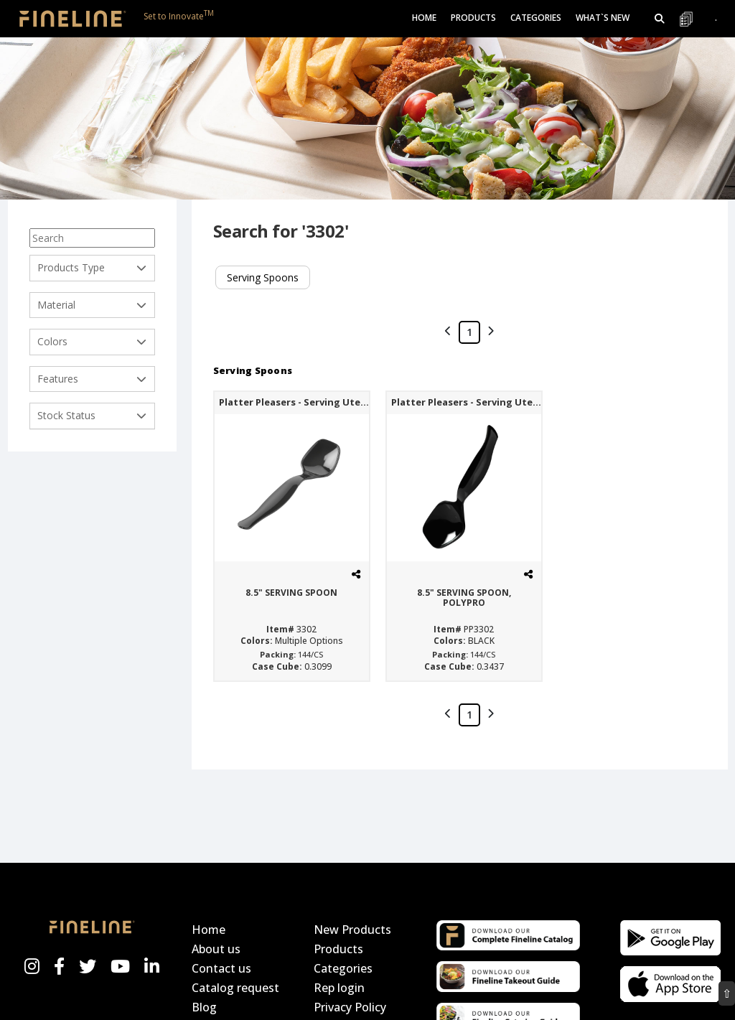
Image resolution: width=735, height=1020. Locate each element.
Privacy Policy (350, 1007)
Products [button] (473, 17)
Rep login (339, 988)
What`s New (602, 17)
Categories (343, 968)
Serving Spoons (263, 277)
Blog (204, 1007)
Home (424, 17)
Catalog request (235, 988)
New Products (352, 929)
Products (338, 949)
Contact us (221, 968)
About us (216, 949)
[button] (660, 19)
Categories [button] (535, 17)
